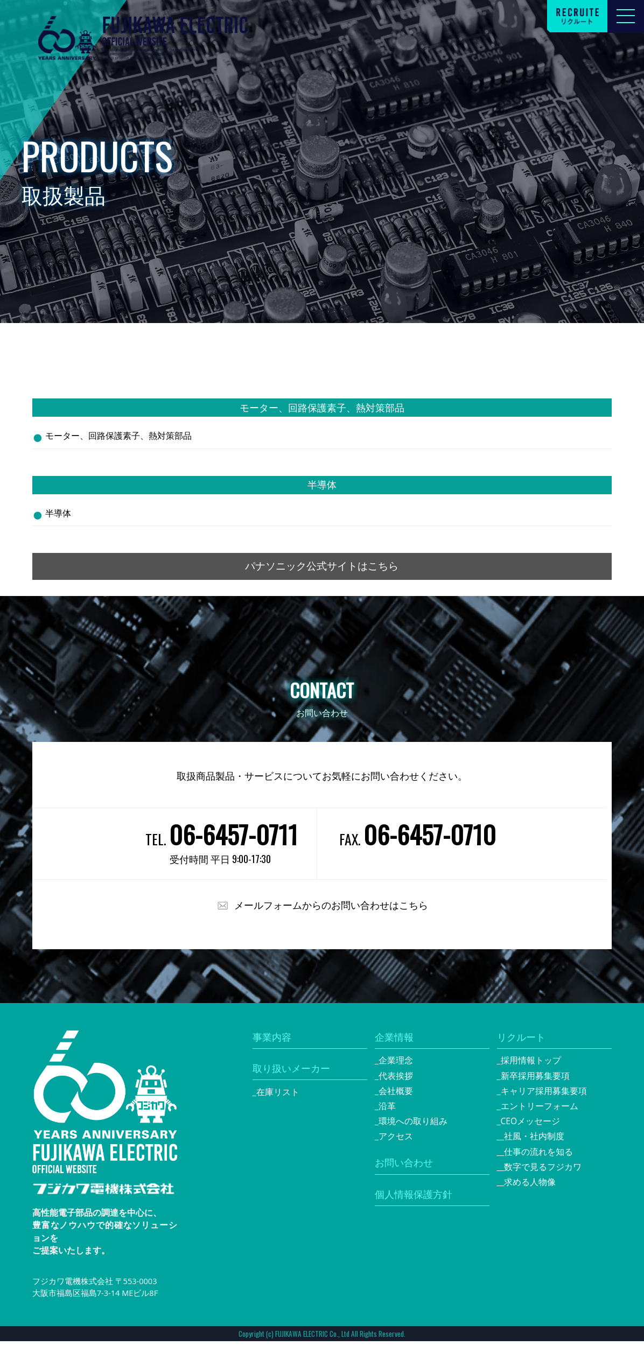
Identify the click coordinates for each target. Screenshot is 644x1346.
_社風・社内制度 (533, 1141)
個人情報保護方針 (413, 1199)
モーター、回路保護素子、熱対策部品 (118, 435)
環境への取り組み (413, 1126)
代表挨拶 (396, 1080)
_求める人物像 (528, 1187)
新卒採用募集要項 (535, 1080)
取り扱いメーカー (291, 1073)
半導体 (58, 513)
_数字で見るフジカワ (541, 1171)
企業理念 (396, 1065)
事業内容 (272, 1041)
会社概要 (396, 1096)
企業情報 (394, 1041)
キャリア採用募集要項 (544, 1096)
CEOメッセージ (531, 1126)
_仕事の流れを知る (537, 1156)
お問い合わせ (404, 1167)
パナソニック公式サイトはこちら (321, 568)
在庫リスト (277, 1097)
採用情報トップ (531, 1065)
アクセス (396, 1141)
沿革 (387, 1111)
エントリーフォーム (539, 1111)
